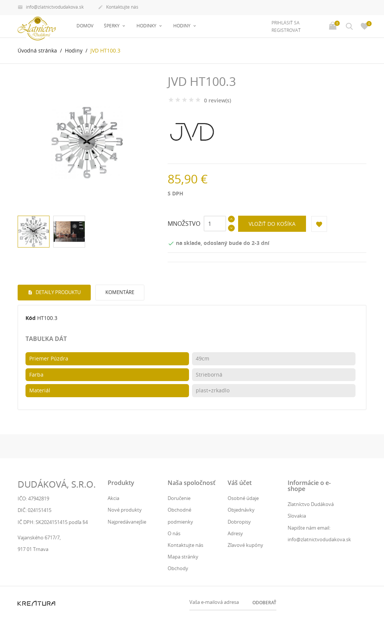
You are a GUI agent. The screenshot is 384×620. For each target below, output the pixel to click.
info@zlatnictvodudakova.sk (51, 7)
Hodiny (182, 26)
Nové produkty (125, 509)
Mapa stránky (183, 556)
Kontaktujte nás (118, 7)
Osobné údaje (243, 498)
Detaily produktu (57, 292)
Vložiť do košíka (272, 223)
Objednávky (241, 509)
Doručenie (179, 498)
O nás (174, 533)
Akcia (113, 498)
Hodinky (147, 26)
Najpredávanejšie (127, 521)
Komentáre (119, 292)
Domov (84, 26)
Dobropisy (239, 521)
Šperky (112, 26)
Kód (31, 317)
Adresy (235, 533)
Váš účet (240, 483)
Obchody (178, 568)
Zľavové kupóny (245, 545)
